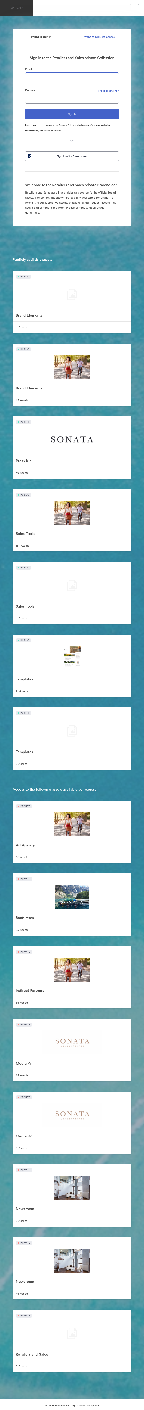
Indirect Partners (30, 990)
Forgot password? (108, 90)
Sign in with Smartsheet (57, 156)
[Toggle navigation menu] (134, 8)
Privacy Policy (66, 125)
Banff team (25, 917)
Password (31, 90)
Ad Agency (25, 845)
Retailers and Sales (32, 1354)
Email (28, 69)
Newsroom (25, 1208)
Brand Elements (29, 315)
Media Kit (24, 1063)
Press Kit (23, 460)
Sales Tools (25, 533)
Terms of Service (53, 130)
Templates (24, 679)
